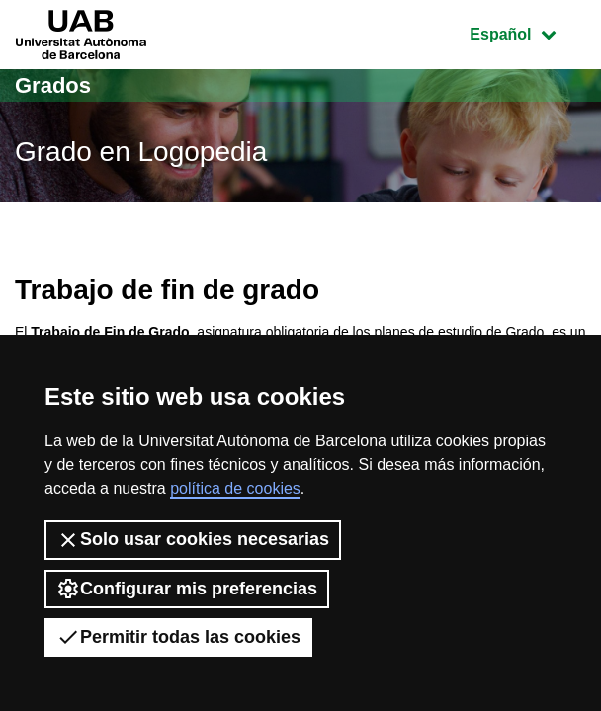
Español (527, 32)
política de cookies (235, 488)
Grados (53, 85)
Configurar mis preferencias (186, 588)
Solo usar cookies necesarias (192, 540)
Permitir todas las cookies (178, 637)
